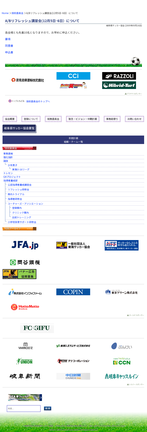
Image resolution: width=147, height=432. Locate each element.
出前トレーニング (21, 217)
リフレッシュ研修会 (18, 189)
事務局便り (112, 119)
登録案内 (17, 208)
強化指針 (8, 157)
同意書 (9, 46)
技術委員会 (17, 13)
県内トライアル (16, 194)
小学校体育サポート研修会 (22, 222)
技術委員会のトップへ (38, 101)
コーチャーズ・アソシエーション (25, 203)
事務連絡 (8, 153)
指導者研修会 (15, 199)
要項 (7, 39)
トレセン (8, 173)
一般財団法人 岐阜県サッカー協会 (59, 5)
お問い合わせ (134, 119)
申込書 (9, 52)
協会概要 (10, 119)
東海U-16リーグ (20, 169)
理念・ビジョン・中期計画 (83, 119)
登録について (31, 119)
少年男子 (12, 165)
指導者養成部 (10, 180)
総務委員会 (53, 119)
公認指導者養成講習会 (19, 184)
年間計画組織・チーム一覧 (73, 139)
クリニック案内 (20, 212)
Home (5, 13)
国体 (5, 161)
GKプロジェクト (12, 176)
